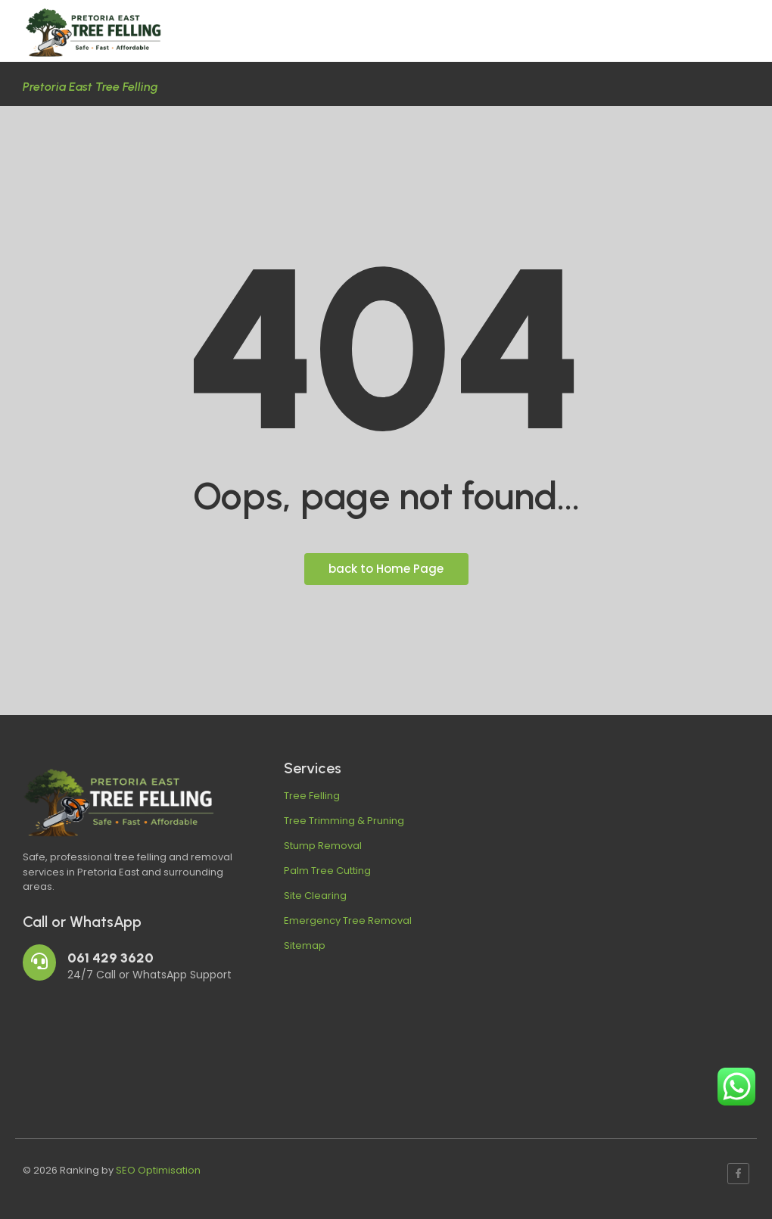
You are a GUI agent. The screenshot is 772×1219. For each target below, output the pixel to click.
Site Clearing (315, 895)
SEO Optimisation (158, 1170)
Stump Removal (323, 845)
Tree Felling (312, 795)
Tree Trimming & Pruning (344, 820)
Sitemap (304, 945)
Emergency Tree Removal (348, 920)
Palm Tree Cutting (327, 870)
